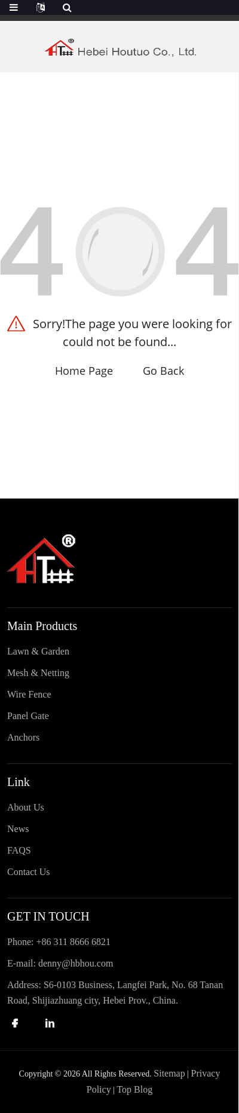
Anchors (23, 737)
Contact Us (28, 872)
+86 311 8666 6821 (73, 942)
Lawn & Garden (38, 651)
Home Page (84, 370)
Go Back (163, 370)
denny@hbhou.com (75, 963)
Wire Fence (29, 694)
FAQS (19, 850)
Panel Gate (28, 716)
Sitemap (169, 1073)
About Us (25, 807)
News (18, 829)
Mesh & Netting (38, 673)
